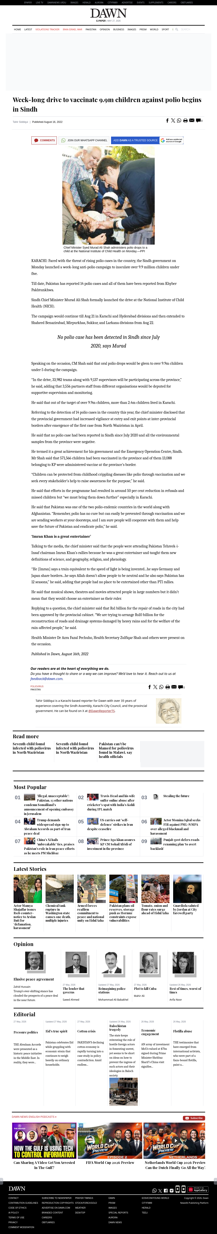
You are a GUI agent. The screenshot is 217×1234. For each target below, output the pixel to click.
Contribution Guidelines (23, 1203)
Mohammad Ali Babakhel (113, 999)
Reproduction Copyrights (58, 1203)
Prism (143, 29)
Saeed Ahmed (71, 999)
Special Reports (118, 1213)
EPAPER (28, 2)
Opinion (105, 29)
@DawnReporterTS (101, 711)
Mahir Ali (139, 996)
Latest (28, 29)
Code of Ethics (17, 1208)
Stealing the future (176, 796)
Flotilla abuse (182, 1031)
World (154, 29)
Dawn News (115, 1222)
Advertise (127, 2)
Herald (86, 2)
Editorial (24, 1014)
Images (74, 2)
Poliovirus (37, 686)
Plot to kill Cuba (145, 989)
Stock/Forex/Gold (86, 1203)
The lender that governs (73, 990)
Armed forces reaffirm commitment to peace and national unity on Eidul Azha (90, 913)
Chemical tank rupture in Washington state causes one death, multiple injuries (58, 913)
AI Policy (13, 1213)
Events (141, 2)
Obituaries (187, 2)
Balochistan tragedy (117, 1028)
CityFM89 (113, 2)
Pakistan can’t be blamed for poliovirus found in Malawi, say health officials (116, 750)
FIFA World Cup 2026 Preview (110, 1162)
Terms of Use (16, 1217)
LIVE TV (39, 2)
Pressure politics (26, 1032)
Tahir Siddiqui (20, 121)
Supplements (156, 2)
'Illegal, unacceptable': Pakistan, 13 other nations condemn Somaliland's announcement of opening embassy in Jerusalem (49, 805)
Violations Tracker (47, 29)
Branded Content (52, 1213)
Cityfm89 (147, 1203)
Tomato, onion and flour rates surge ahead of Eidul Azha (155, 909)
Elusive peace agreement (34, 979)
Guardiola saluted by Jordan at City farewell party (186, 909)
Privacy (13, 1222)
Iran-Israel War (72, 29)
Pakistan (91, 29)
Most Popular (30, 787)
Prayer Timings (84, 1198)
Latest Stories (30, 868)
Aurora (99, 2)
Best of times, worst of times (185, 990)
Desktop (80, 1213)
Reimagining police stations (112, 990)
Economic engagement (150, 1032)
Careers (172, 2)
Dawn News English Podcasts (34, 1116)
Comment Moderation (21, 1227)
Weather (80, 1208)
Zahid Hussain (22, 987)
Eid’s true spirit (56, 1031)
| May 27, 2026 (108, 21)
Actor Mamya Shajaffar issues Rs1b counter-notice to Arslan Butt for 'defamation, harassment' (25, 917)
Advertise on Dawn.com (56, 1208)
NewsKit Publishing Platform (194, 1202)
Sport (165, 29)
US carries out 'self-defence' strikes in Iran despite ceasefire (110, 824)
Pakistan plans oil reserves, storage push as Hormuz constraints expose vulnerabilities (122, 913)
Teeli (145, 1213)
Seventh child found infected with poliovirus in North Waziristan (32, 748)
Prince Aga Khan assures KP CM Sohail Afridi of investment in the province (111, 844)
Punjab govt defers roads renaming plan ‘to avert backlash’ (174, 844)
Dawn (111, 1198)
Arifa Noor (176, 999)
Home (17, 29)
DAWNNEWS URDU (56, 2)
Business (118, 29)
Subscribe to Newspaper (56, 1198)
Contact (13, 1198)
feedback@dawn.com (47, 678)
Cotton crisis (86, 1031)
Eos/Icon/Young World (155, 1198)
